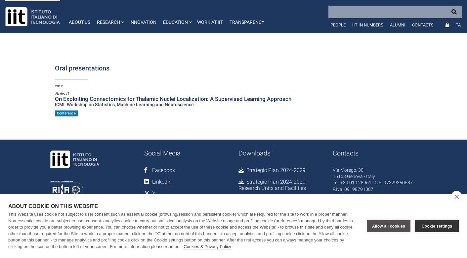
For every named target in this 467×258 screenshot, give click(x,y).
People (338, 24)
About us (79, 22)
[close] (456, 196)
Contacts (423, 24)
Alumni (397, 24)
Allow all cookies (388, 226)
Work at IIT (210, 22)
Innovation (142, 22)
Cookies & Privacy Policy (207, 246)
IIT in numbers (367, 24)
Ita (457, 24)
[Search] (395, 12)
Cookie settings (437, 226)
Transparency (247, 22)
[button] (110, 16)
